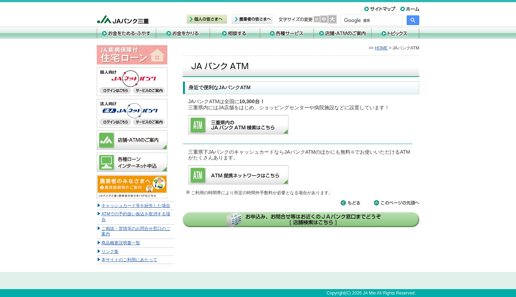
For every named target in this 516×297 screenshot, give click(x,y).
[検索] (370, 20)
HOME (381, 48)
